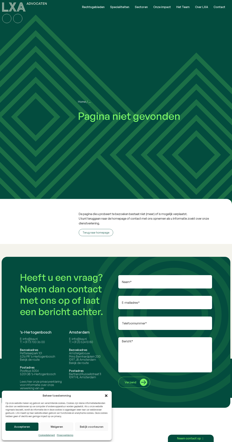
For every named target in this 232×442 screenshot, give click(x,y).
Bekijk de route (30, 359)
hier (30, 381)
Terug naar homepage (96, 232)
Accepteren (22, 426)
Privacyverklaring (65, 435)
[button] (106, 395)
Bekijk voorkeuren (91, 426)
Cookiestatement (46, 435)
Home (82, 101)
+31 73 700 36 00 (34, 342)
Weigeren (57, 426)
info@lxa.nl (30, 339)
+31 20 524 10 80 (82, 342)
